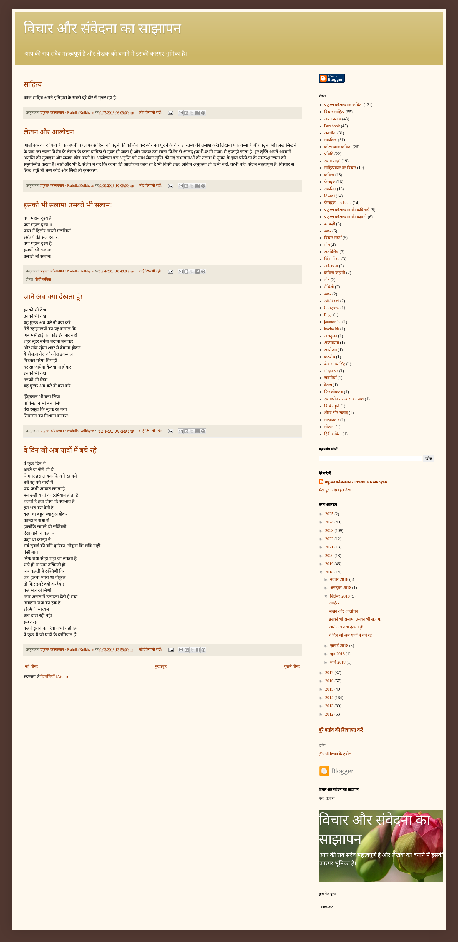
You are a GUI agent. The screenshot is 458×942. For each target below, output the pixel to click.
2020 (330, 555)
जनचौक (330, 133)
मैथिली (329, 287)
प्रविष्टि (328, 154)
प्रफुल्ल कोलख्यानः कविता (343, 105)
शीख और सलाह (336, 413)
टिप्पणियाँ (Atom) (54, 676)
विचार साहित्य (334, 112)
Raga (328, 315)
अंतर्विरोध (331, 252)
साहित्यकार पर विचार (340, 168)
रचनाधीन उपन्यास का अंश (344, 399)
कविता (329, 175)
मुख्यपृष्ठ (161, 666)
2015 (330, 689)
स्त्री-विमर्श (331, 301)
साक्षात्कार (331, 420)
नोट (327, 280)
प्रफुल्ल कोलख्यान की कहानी (345, 217)
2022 (330, 539)
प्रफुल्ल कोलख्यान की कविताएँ (347, 210)
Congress (331, 308)
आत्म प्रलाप (332, 119)
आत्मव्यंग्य (331, 343)
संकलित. (330, 140)
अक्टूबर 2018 (341, 588)
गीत (327, 245)
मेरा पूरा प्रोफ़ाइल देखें (335, 490)
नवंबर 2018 (339, 579)
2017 (330, 673)
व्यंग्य (327, 231)
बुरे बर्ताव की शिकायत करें (341, 730)
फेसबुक (330, 182)
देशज (328, 385)
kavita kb (331, 329)
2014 (330, 698)
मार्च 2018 (338, 662)
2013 (330, 706)
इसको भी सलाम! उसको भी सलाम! (68, 205)
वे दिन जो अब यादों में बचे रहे (60, 450)
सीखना (329, 427)
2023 (330, 530)
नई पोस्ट (31, 666)
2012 (330, 714)
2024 (330, 522)
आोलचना (331, 266)
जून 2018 (338, 654)
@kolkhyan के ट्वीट (335, 754)
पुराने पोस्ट (292, 666)
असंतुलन (330, 336)
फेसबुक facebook (338, 203)
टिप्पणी (329, 196)
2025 (330, 514)
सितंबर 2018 (340, 596)
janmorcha (332, 322)
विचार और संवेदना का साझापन (102, 28)
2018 (330, 572)
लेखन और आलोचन (49, 132)
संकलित (330, 189)
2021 (330, 547)
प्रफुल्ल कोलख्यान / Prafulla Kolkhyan (356, 482)
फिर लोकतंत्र (333, 392)
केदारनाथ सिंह (335, 364)
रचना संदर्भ (332, 161)
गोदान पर (331, 371)
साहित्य (33, 84)
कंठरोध (329, 357)
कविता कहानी (335, 273)
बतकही (329, 224)
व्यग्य (327, 294)
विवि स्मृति (332, 406)
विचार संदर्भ (333, 238)
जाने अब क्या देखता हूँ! (53, 297)
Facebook (332, 126)
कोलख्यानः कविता (338, 147)
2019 (330, 564)
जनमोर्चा (330, 378)
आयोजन (330, 350)
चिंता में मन (332, 259)
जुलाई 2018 (339, 645)
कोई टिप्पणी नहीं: (150, 113)
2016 (330, 681)
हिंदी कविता (43, 279)
